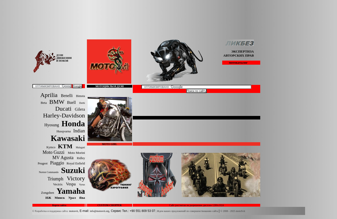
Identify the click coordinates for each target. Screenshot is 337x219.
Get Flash (139, 117)
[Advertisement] (168, 4)
